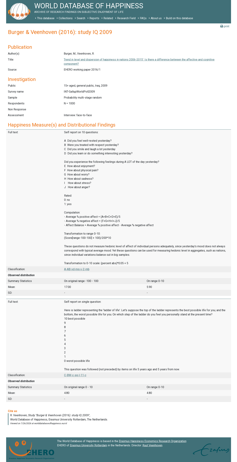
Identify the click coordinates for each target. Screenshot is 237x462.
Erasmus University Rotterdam (88, 445)
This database (45, 18)
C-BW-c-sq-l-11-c (75, 375)
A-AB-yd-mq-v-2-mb (76, 269)
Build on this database (179, 18)
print (224, 26)
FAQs (143, 18)
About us (156, 18)
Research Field (126, 18)
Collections (66, 18)
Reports (94, 18)
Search (81, 18)
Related (108, 18)
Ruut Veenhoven (152, 445)
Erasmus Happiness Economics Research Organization (152, 441)
